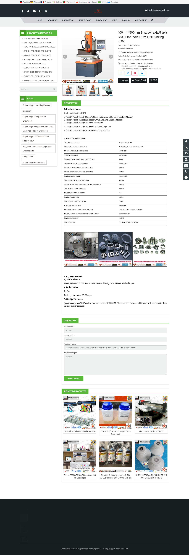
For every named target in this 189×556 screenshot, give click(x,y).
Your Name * (69, 337)
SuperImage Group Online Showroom (34, 129)
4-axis (139, 74)
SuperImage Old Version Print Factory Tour (36, 149)
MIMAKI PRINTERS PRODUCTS (37, 66)
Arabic (102, 2)
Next (111, 67)
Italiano (57, 2)
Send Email (139, 91)
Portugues (69, 2)
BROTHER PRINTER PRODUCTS (38, 83)
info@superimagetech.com (158, 10)
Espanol (35, 2)
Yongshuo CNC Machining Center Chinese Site (37, 159)
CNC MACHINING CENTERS (36, 49)
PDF (153, 91)
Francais (46, 2)
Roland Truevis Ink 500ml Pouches (79, 444)
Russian (112, 2)
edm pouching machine (131, 79)
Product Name (70, 355)
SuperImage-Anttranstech (34, 173)
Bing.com (27, 122)
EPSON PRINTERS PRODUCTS (37, 62)
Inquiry (123, 91)
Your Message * (70, 364)
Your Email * (69, 346)
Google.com (28, 167)
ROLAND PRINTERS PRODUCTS (38, 70)
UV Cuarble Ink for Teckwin (151, 444)
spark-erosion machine (151, 79)
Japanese (81, 2)
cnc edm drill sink (145, 77)
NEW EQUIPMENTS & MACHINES (38, 53)
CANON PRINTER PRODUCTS (37, 87)
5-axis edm (148, 74)
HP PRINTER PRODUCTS (35, 74)
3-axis (132, 74)
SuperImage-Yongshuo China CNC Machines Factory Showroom (38, 139)
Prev (65, 67)
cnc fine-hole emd (129, 77)
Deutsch (25, 2)
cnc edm (125, 74)
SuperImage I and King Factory (36, 116)
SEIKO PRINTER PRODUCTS (36, 78)
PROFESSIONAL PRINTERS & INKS (39, 91)
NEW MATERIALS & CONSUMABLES (39, 58)
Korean (93, 2)
